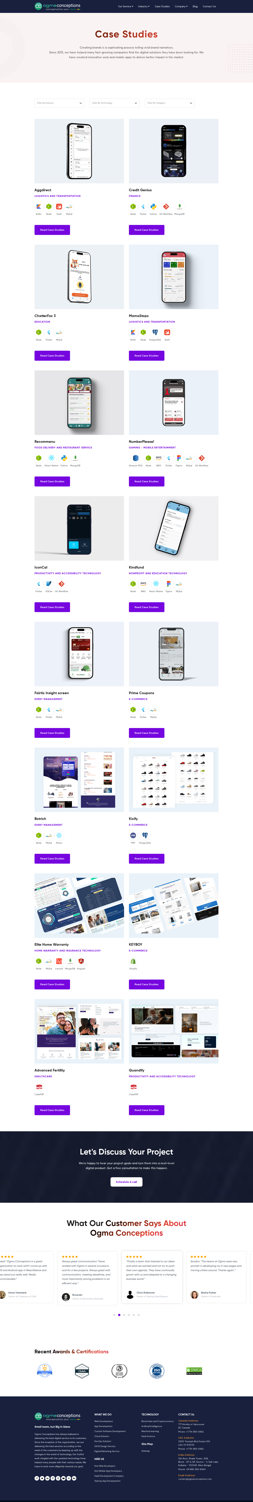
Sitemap (146, 1456)
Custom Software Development (110, 1437)
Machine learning (150, 1437)
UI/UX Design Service (104, 1452)
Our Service (126, 6)
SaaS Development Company (109, 1481)
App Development (103, 1432)
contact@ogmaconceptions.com (195, 1485)
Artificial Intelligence (152, 1432)
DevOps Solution (102, 1447)
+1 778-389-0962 (195, 1437)
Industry (144, 6)
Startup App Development (107, 1486)
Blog (195, 6)
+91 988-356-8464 (196, 1475)
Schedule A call (126, 1188)
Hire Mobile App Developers (108, 1476)
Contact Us (209, 6)
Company (181, 6)
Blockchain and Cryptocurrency (158, 1427)
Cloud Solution (101, 1442)
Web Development (103, 1427)
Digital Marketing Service (106, 1457)
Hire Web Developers (104, 1471)
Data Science (148, 1442)
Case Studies (162, 6)
